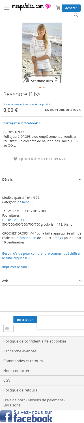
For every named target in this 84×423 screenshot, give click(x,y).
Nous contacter (16, 370)
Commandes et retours (23, 360)
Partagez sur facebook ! (21, 123)
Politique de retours (20, 390)
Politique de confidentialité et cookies (35, 341)
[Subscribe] (25, 319)
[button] (40, 87)
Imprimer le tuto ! (15, 267)
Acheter (71, 8)
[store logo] (31, 7)
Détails (7, 179)
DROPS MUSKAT (14, 220)
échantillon (27, 238)
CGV (7, 380)
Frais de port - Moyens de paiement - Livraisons (34, 403)
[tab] (42, 179)
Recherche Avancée (19, 351)
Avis (5, 281)
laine (25, 202)
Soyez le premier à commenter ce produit (27, 104)
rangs (58, 238)
